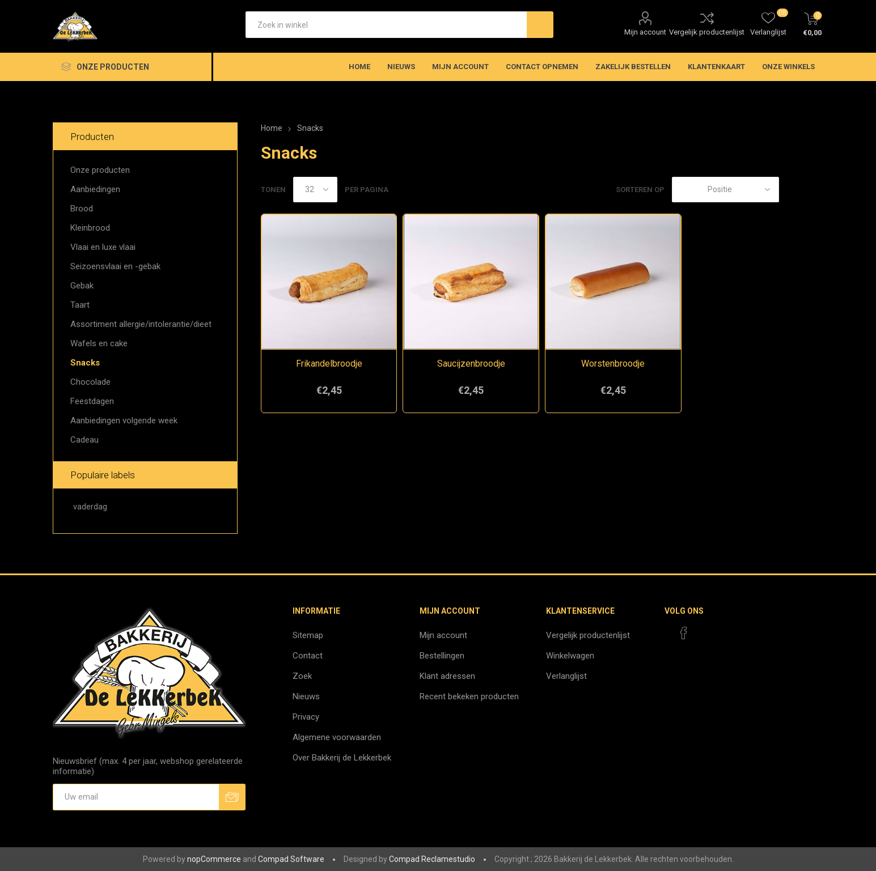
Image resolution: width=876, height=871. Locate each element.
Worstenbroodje (613, 363)
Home (271, 128)
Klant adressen (447, 676)
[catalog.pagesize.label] (315, 189)
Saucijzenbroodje (471, 363)
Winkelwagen (570, 656)
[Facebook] (684, 633)
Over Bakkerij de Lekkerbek (342, 758)
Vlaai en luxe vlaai (103, 247)
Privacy (306, 717)
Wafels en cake (99, 343)
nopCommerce (214, 859)
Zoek (302, 676)
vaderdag (90, 507)
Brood (81, 208)
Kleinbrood (90, 228)
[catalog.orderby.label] (725, 189)
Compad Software (291, 859)
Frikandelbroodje (329, 363)
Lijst (814, 189)
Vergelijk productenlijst (706, 32)
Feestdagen (92, 401)
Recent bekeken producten (469, 696)
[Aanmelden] (136, 797)
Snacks (85, 363)
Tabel (793, 189)
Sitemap (308, 635)
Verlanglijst (566, 676)
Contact (308, 656)
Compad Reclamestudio (432, 859)
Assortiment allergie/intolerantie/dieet (140, 324)
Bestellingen (442, 656)
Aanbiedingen (95, 189)
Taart (80, 305)
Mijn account (645, 32)
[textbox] (386, 24)
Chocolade (90, 382)
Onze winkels (788, 66)
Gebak (82, 286)
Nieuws (306, 696)
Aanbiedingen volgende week (123, 420)
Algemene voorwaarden (337, 737)
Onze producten (100, 170)
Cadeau (84, 440)
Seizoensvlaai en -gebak (115, 266)
